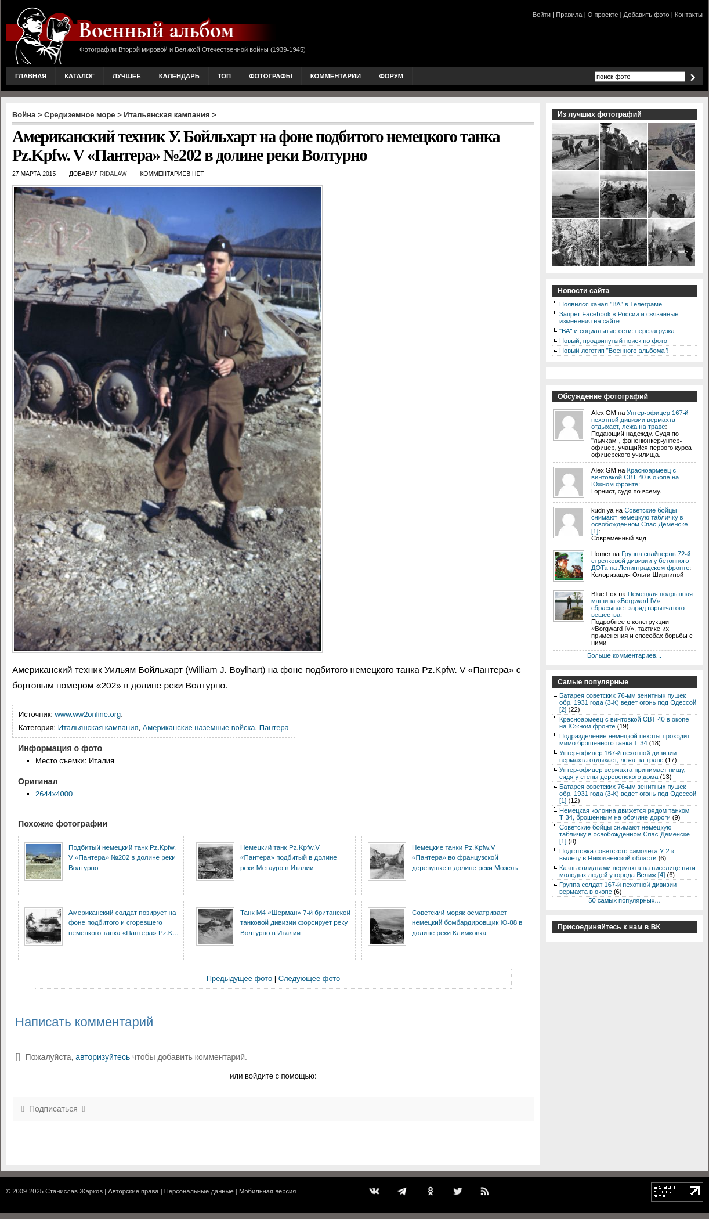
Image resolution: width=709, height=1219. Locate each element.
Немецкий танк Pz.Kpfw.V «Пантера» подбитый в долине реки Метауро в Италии (288, 857)
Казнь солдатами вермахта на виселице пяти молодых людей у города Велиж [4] (627, 871)
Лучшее (127, 76)
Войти (542, 14)
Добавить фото (647, 14)
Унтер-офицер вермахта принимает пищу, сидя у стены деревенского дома (622, 773)
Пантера (274, 727)
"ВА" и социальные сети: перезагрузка (617, 330)
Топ (224, 76)
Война (23, 114)
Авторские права (133, 1191)
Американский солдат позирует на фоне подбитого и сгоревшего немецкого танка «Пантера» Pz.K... (123, 922)
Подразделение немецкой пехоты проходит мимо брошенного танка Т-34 (624, 739)
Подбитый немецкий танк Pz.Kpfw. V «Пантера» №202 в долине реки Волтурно (122, 857)
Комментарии (335, 76)
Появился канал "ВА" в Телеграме (610, 304)
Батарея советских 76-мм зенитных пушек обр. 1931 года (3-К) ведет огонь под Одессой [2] (627, 702)
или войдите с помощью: (273, 1076)
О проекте (603, 14)
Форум (391, 76)
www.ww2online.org (88, 714)
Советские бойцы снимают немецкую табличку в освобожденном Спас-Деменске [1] (639, 521)
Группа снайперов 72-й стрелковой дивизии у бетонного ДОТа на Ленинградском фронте (640, 560)
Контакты (689, 14)
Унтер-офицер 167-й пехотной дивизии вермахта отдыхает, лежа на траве (640, 419)
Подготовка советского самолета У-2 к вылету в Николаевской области (616, 854)
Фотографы (270, 76)
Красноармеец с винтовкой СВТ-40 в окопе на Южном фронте (635, 477)
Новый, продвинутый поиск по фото (613, 340)
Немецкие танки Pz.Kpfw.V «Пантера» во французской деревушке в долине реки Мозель (465, 857)
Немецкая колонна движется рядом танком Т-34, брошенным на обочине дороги (624, 814)
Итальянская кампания (166, 114)
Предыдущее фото (239, 978)
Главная (30, 76)
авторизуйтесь (102, 1057)
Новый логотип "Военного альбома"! (614, 350)
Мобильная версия (267, 1191)
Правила (569, 14)
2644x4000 (54, 793)
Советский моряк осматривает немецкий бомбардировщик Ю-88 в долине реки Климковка (467, 922)
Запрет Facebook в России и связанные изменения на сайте (618, 317)
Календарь (179, 76)
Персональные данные (199, 1191)
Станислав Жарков (74, 1191)
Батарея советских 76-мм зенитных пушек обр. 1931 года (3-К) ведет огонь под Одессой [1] (627, 793)
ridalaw (113, 174)
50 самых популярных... (624, 900)
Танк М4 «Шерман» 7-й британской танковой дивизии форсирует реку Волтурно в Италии (295, 922)
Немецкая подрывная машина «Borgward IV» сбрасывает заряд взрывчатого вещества (642, 604)
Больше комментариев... (624, 655)
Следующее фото (309, 978)
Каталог (79, 76)
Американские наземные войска (199, 727)
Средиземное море (79, 114)
